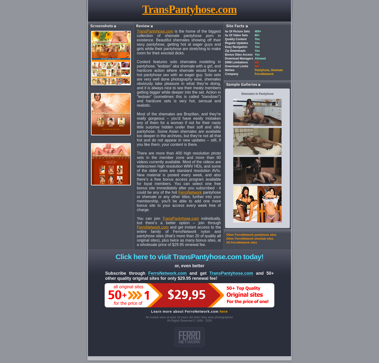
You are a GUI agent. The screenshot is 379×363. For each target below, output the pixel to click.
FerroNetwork (190, 192)
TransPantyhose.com (189, 9)
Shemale (277, 70)
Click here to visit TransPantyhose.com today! (189, 257)
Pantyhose (262, 70)
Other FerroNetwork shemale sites (249, 238)
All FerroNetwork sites (241, 242)
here (224, 311)
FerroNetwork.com (153, 227)
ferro (189, 337)
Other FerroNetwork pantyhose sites (251, 235)
